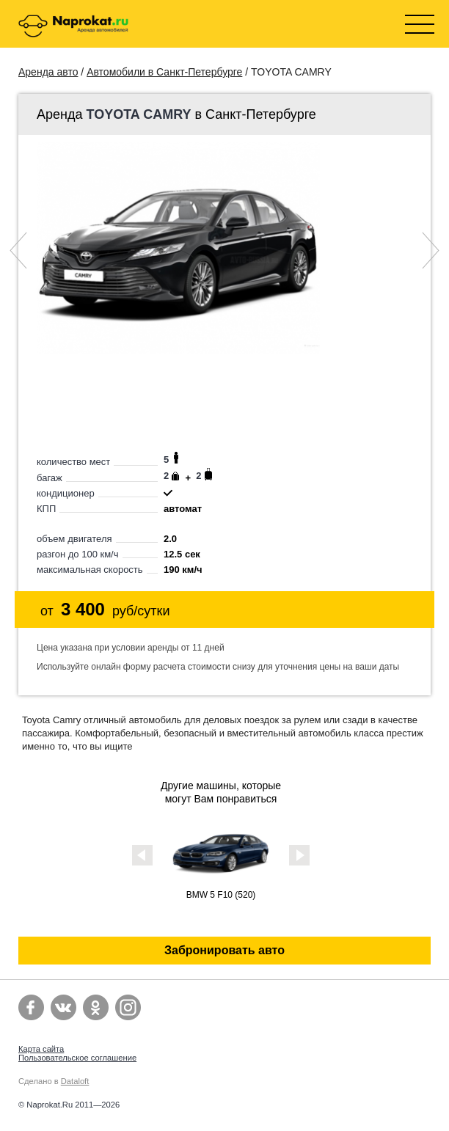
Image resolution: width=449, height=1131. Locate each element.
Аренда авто (48, 72)
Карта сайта (41, 1048)
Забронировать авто (224, 950)
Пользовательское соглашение (77, 1057)
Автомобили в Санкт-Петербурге (164, 72)
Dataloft (75, 1081)
